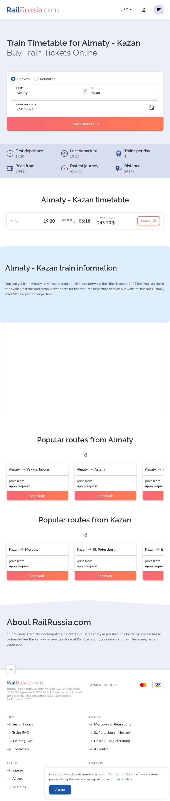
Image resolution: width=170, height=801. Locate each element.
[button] (126, 10)
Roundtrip (48, 79)
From (19, 88)
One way (23, 79)
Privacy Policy (122, 779)
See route (37, 496)
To (92, 88)
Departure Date (26, 104)
